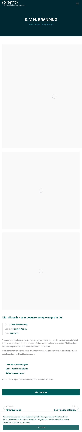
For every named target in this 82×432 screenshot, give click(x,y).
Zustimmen (41, 427)
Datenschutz (25, 422)
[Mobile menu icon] (77, 3)
